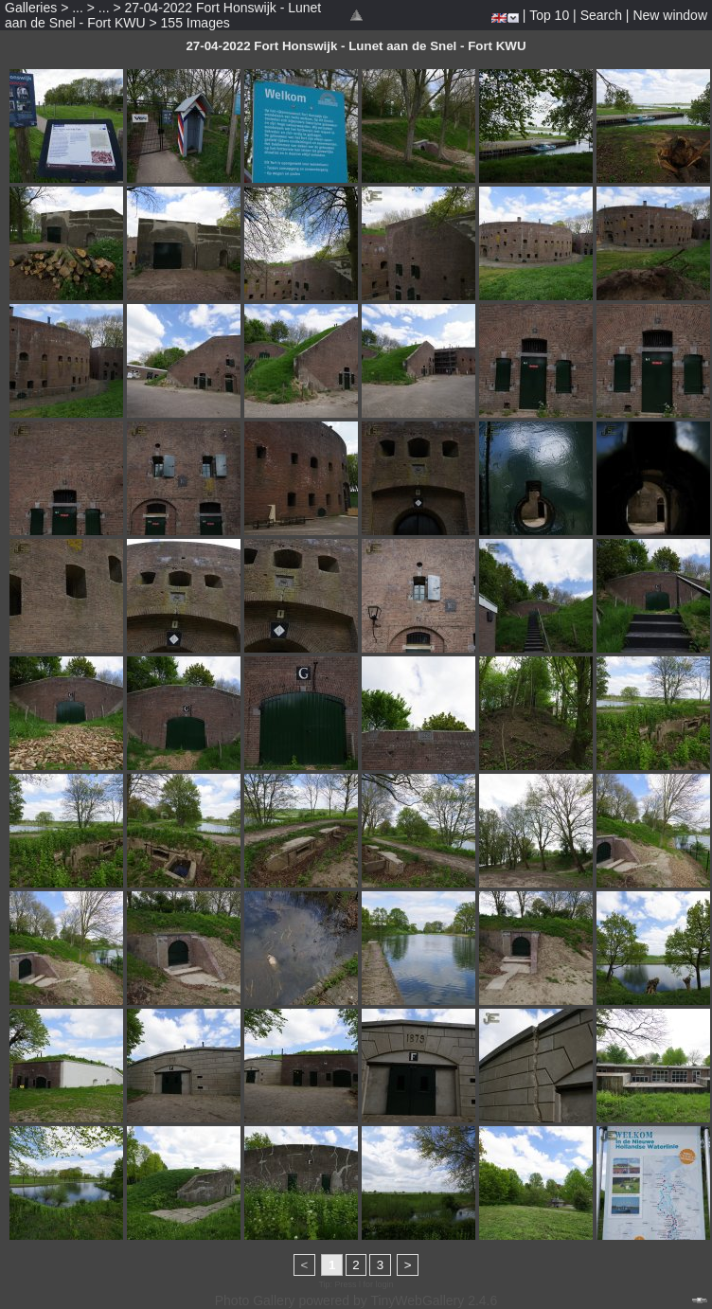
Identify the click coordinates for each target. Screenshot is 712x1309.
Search (601, 15)
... (77, 7)
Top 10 (549, 15)
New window (669, 15)
